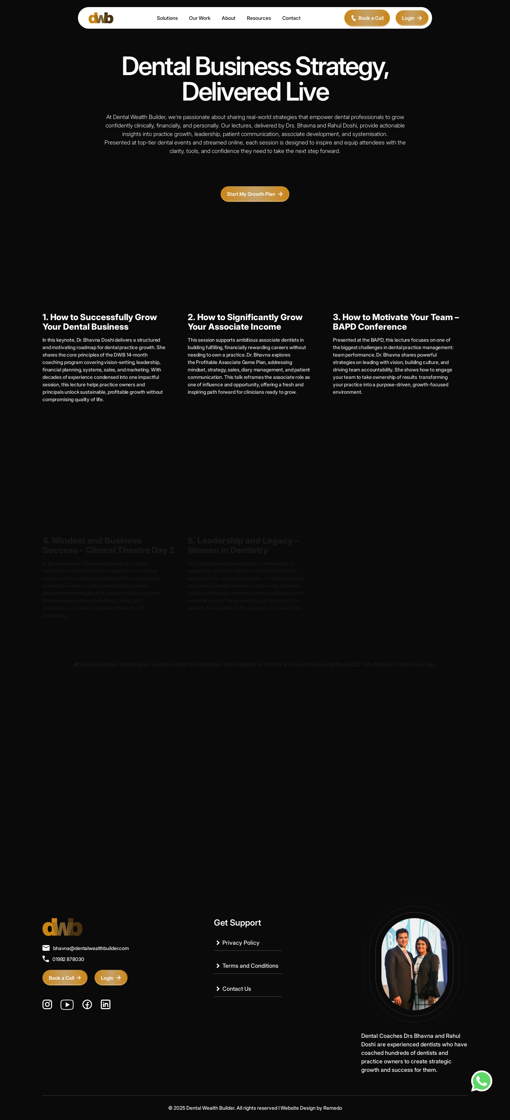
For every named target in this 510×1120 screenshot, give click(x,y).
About (229, 18)
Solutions (167, 18)
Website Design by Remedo (311, 1108)
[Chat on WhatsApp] (481, 1081)
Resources (259, 18)
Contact (291, 18)
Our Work (199, 18)
